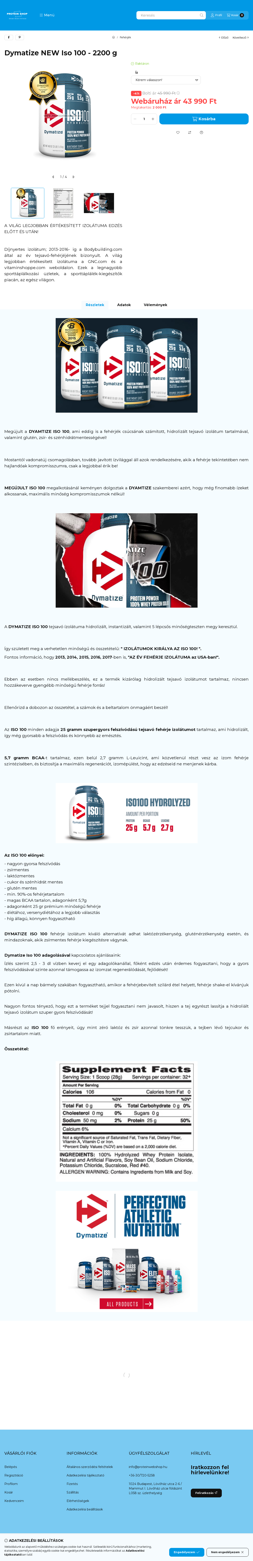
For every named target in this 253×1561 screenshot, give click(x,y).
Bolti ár (161, 93)
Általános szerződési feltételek (90, 1467)
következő (241, 37)
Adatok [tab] (124, 305)
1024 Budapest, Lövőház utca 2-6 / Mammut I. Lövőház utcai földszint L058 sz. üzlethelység (155, 1488)
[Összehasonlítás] (189, 132)
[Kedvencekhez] (178, 132)
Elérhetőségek (78, 1501)
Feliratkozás (206, 1493)
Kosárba (203, 119)
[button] (47, 15)
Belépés (10, 1467)
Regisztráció (13, 1475)
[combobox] (171, 15)
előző (223, 37)
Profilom (11, 1484)
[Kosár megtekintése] (235, 15)
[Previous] (6, 203)
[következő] (73, 177)
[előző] (53, 177)
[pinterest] (19, 37)
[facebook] (8, 37)
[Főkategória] (113, 37)
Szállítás (73, 1492)
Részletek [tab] (95, 305)
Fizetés (72, 1484)
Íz (136, 73)
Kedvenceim (14, 1501)
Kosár (8, 1492)
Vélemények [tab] (155, 305)
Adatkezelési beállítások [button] (85, 1509)
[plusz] (153, 119)
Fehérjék (125, 37)
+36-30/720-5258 (142, 1475)
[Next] (120, 203)
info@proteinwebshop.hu (148, 1467)
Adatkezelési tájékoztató (85, 1475)
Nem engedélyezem (227, 1552)
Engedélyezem (187, 1552)
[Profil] (216, 15)
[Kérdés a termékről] (201, 132)
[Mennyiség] (144, 119)
